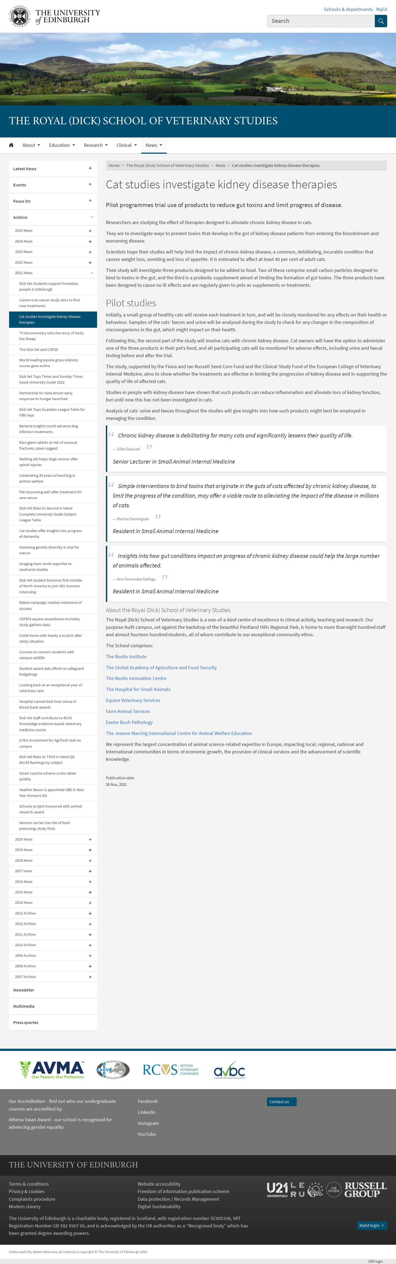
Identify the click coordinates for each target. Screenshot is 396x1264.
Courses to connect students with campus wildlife (46, 654)
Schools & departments (348, 9)
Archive (20, 217)
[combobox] (321, 21)
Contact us (282, 1101)
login (377, 1261)
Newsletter (23, 990)
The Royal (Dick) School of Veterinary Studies (167, 165)
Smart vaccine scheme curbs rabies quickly (47, 776)
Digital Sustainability (159, 1206)
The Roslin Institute (126, 656)
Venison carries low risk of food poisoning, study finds (44, 825)
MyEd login (372, 1225)
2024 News (23, 241)
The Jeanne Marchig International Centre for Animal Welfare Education (179, 733)
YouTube (147, 1134)
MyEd (381, 9)
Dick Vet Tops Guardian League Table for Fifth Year (52, 412)
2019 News (23, 849)
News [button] (152, 145)
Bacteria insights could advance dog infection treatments (48, 428)
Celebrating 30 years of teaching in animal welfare (47, 478)
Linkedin (147, 1112)
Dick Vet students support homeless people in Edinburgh (48, 286)
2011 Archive (25, 934)
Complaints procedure (32, 1199)
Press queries (25, 1022)
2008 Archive (25, 965)
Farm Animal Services (128, 711)
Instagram (148, 1123)
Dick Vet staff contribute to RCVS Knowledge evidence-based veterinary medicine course (50, 723)
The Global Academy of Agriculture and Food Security (161, 667)
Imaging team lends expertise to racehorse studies (45, 566)
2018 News (23, 860)
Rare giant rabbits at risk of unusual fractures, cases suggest (48, 445)
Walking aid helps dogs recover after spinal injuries (48, 461)
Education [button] (60, 145)
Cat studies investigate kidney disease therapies (50, 319)
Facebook (148, 1101)
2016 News (23, 881)
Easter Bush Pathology (129, 722)
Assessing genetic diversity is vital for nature (49, 550)
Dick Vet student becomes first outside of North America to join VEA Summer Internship (50, 586)
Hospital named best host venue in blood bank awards (47, 704)
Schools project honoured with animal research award (50, 809)
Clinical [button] (125, 145)
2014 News (23, 902)
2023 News (23, 251)
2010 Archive (25, 944)
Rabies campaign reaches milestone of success (50, 605)
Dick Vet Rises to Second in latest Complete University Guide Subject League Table (47, 514)
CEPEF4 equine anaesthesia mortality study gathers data (49, 621)
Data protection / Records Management (178, 1199)
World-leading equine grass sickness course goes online (48, 362)
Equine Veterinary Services (133, 700)
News (221, 165)
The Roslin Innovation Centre (136, 678)
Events (19, 185)
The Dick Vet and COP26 (38, 349)
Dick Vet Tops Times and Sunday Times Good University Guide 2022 (51, 379)
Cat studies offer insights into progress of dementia (50, 533)
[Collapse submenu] (92, 218)
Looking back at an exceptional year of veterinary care (50, 687)
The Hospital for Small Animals (138, 689)
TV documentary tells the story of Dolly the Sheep (51, 336)
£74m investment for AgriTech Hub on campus (50, 743)
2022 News (23, 262)
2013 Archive (25, 913)
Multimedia (23, 1006)
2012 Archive (25, 923)
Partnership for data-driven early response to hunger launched (46, 395)
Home (114, 165)
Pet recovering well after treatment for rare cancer (50, 494)
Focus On (22, 201)
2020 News (23, 839)
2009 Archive (25, 955)
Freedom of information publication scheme (183, 1191)
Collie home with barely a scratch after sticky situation (50, 638)
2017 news (23, 870)
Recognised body (206, 1225)
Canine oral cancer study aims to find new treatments (49, 303)
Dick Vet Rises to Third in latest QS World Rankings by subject (47, 759)
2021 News (23, 272)
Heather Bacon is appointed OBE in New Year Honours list (51, 792)
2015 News (23, 892)
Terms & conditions (29, 1184)
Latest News (24, 168)
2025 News (23, 230)
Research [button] (94, 145)
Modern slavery (24, 1206)
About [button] (29, 145)
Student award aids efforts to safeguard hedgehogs (51, 671)
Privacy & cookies (27, 1191)
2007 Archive (25, 976)
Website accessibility (159, 1184)
